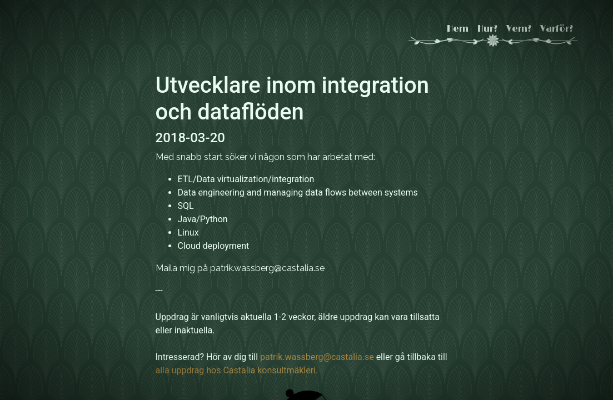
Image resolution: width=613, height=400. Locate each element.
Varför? (556, 28)
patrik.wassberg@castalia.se (317, 357)
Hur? (487, 28)
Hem (458, 28)
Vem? (518, 28)
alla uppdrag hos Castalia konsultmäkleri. (237, 370)
